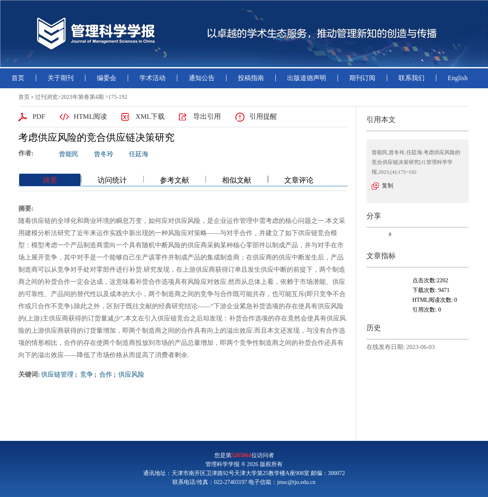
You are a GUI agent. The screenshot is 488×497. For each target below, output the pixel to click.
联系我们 (412, 77)
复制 (387, 186)
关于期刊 (61, 77)
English (458, 77)
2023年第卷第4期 (82, 97)
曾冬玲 (103, 153)
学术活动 (152, 77)
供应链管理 (57, 374)
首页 (17, 77)
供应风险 (130, 374)
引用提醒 (263, 116)
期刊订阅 (362, 77)
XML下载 (150, 116)
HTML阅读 (90, 116)
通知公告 (202, 77)
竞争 (85, 374)
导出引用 (207, 116)
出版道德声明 (306, 77)
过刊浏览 (46, 97)
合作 (105, 374)
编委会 (106, 77)
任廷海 (138, 153)
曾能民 (68, 153)
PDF (39, 116)
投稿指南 (251, 77)
